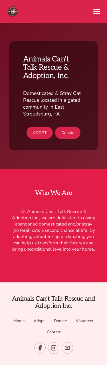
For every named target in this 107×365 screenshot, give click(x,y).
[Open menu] (96, 11)
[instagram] (53, 348)
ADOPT (40, 132)
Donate (67, 132)
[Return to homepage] (45, 11)
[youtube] (67, 348)
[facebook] (40, 348)
